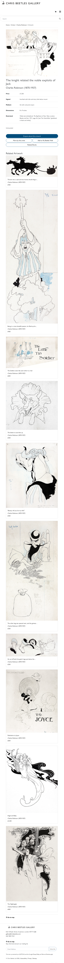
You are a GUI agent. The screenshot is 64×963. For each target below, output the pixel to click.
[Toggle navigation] (60, 11)
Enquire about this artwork (32, 136)
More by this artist (19, 140)
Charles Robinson (22, 25)
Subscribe (52, 949)
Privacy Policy (36, 954)
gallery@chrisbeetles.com (13, 934)
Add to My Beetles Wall (45, 140)
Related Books (32, 145)
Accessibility (23, 958)
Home (8, 25)
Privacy (29, 958)
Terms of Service (46, 954)
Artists (13, 25)
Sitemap (35, 958)
